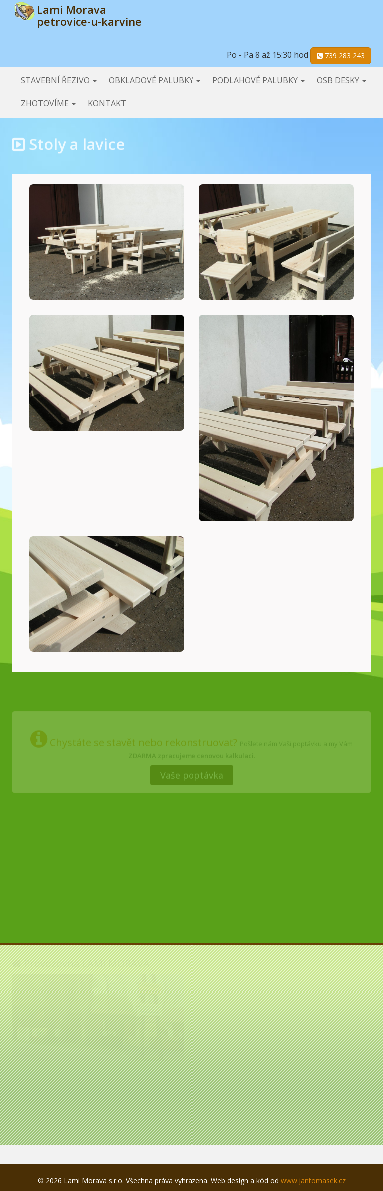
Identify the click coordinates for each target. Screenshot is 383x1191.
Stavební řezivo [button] (59, 80)
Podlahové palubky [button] (258, 80)
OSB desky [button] (341, 80)
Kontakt (107, 103)
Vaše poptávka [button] (191, 774)
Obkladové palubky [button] (154, 80)
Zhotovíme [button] (48, 103)
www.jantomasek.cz (313, 1180)
